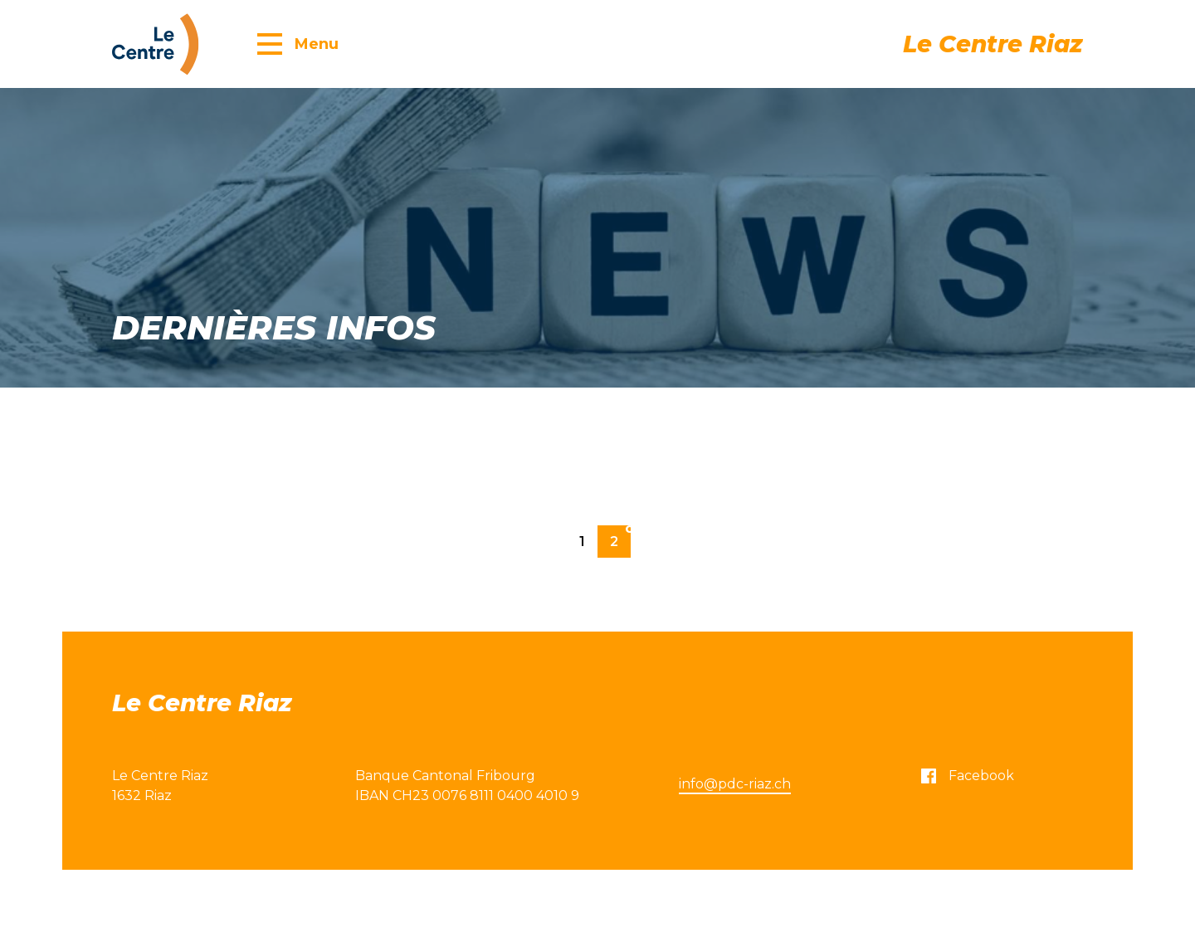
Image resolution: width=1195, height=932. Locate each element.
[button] (298, 43)
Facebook (967, 775)
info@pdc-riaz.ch (735, 784)
